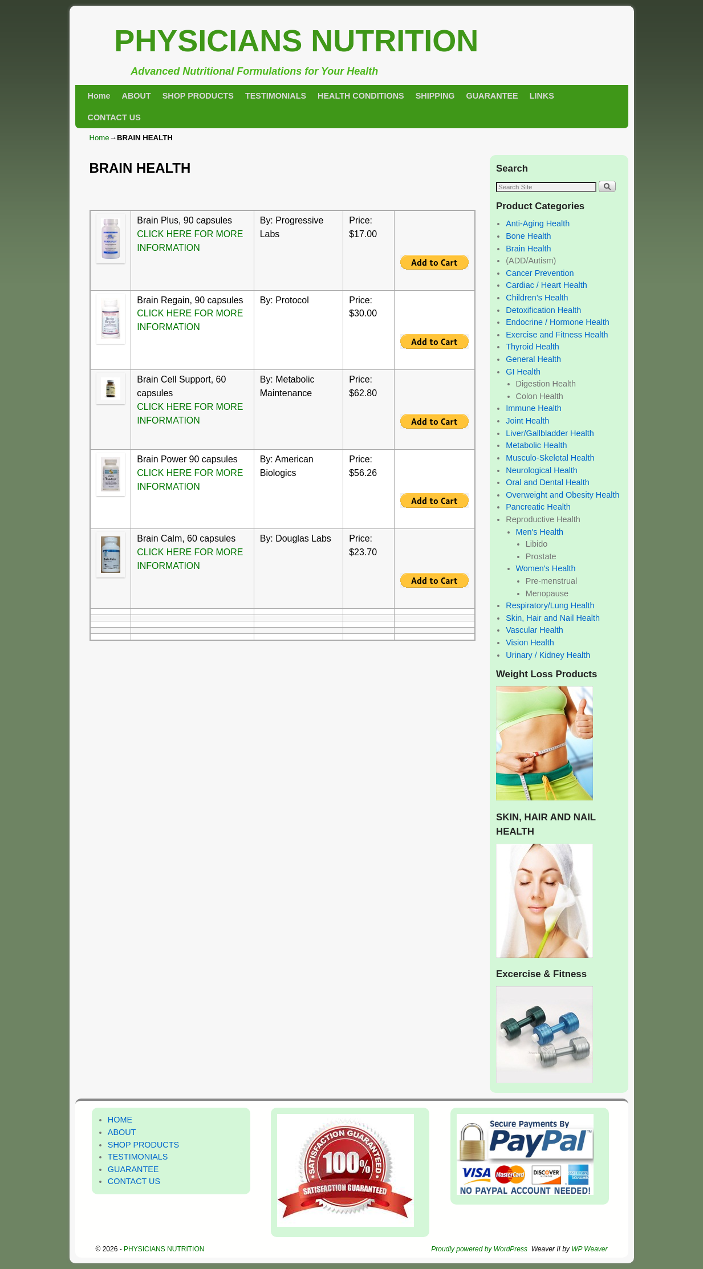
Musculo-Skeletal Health (550, 457)
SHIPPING (435, 95)
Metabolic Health (536, 445)
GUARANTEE (492, 95)
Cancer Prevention (540, 273)
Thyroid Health (532, 346)
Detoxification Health (543, 310)
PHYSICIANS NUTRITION (296, 40)
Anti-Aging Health (538, 223)
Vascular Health (534, 629)
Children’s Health (537, 297)
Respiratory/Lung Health (550, 605)
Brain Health (528, 248)
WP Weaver (589, 1249)
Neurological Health (542, 470)
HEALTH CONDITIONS (361, 95)
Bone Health (528, 236)
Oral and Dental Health (547, 482)
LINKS (542, 95)
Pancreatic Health (538, 506)
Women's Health (546, 568)
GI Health (523, 371)
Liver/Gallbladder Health (550, 433)
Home (99, 95)
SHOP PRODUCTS (198, 95)
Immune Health (534, 408)
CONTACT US (114, 117)
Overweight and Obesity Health (562, 494)
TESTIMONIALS (275, 95)
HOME (120, 1119)
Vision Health (530, 642)
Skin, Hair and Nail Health (553, 618)
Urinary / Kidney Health (548, 655)
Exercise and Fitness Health (557, 334)
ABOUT (136, 95)
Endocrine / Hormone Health (557, 322)
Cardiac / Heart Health (546, 285)
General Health (533, 359)
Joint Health (527, 420)
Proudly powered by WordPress (479, 1249)
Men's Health (540, 531)
